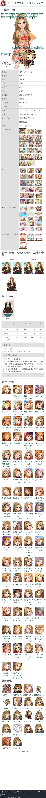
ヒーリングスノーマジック (6, 568)
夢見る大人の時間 (17, 532)
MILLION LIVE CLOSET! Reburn (28, 550)
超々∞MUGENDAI (17, 618)
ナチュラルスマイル (6, 411)
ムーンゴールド (6, 584)
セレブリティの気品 (39, 498)
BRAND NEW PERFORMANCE (19, 411)
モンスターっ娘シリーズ (28, 568)
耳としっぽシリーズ (28, 532)
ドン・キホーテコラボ (17, 568)
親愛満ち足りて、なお (39, 547)
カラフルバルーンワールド (17, 636)
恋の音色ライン (39, 618)
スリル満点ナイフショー (17, 427)
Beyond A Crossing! (6, 532)
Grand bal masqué (17, 654)
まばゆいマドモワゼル (28, 396)
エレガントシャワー (39, 443)
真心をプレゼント (6, 654)
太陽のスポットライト (28, 411)
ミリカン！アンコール (6, 600)
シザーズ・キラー (6, 618)
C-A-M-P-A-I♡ (6, 547)
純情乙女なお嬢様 (17, 396)
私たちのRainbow (6, 513)
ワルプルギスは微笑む (17, 600)
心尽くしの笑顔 (17, 547)
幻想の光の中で (6, 427)
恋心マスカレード (39, 479)
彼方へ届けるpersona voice (18, 461)
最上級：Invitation (6, 672)
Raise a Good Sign (39, 532)
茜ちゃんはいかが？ (39, 513)
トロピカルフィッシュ (28, 584)
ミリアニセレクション (39, 568)
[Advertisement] (23, 770)
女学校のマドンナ (6, 443)
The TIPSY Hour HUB (39, 654)
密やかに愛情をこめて (39, 461)
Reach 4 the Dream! (17, 479)
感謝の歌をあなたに (39, 584)
